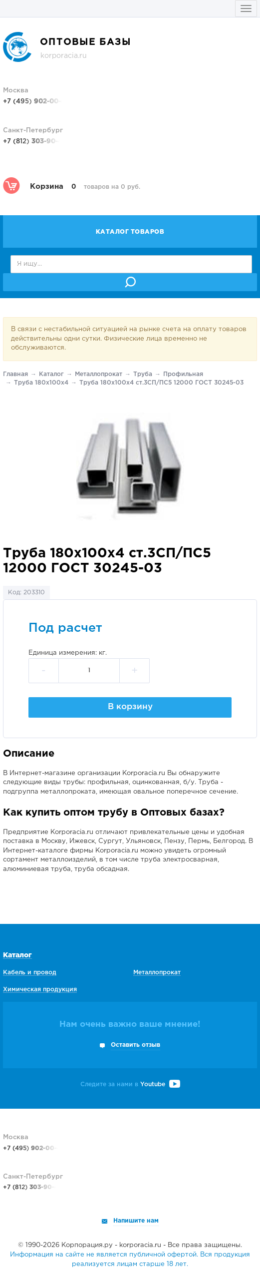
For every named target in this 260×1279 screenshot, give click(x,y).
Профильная (183, 374)
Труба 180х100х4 (41, 383)
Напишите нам (136, 1221)
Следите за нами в (130, 1084)
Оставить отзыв (135, 1045)
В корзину (130, 707)
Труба (142, 374)
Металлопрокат (98, 374)
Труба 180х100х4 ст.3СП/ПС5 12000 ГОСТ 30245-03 (161, 383)
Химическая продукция (40, 989)
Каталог (51, 374)
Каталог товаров (130, 232)
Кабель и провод (29, 972)
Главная (15, 374)
